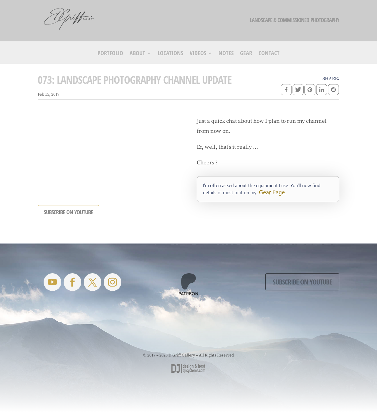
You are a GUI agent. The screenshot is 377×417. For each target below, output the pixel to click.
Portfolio (110, 54)
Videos (198, 54)
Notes (226, 54)
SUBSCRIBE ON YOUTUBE (68, 212)
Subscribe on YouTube (302, 282)
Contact (269, 54)
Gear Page (272, 192)
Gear (246, 54)
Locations (170, 54)
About (137, 54)
